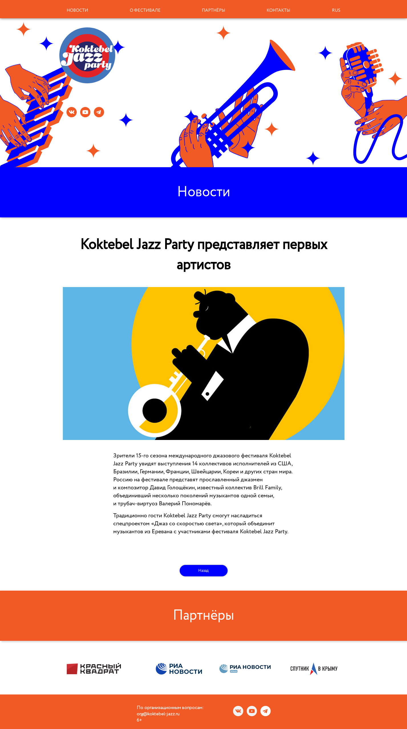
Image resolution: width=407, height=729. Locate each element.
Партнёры (213, 10)
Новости (77, 10)
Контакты (278, 10)
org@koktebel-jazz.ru (158, 714)
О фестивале (145, 10)
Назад (203, 571)
